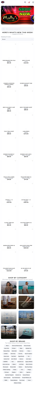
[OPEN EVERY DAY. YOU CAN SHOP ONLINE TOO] (17, 15)
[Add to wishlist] (15, 44)
